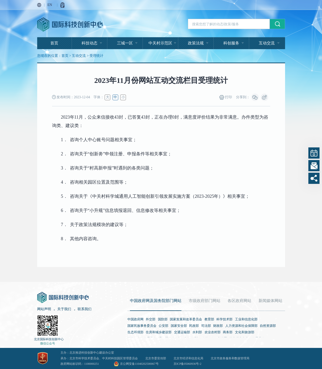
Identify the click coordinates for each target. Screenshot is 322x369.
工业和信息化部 (246, 319)
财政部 (218, 326)
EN (49, 5)
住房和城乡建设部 (159, 332)
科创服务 (231, 43)
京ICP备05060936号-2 (188, 364)
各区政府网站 (239, 301)
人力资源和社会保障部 (241, 326)
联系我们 (84, 309)
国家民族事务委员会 (141, 326)
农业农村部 (213, 332)
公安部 (163, 326)
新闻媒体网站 (270, 301)
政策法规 (196, 43)
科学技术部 (224, 319)
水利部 (197, 332)
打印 (225, 97)
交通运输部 (182, 332)
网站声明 (44, 309)
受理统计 (96, 56)
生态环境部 (135, 332)
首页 (54, 43)
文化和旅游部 (244, 332)
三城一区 (125, 43)
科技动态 (89, 43)
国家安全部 (179, 326)
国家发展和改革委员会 (186, 319)
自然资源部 (268, 326)
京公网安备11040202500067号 (139, 364)
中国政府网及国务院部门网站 (155, 301)
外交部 (150, 319)
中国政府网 (135, 319)
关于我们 (64, 309)
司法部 (206, 326)
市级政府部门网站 (204, 301)
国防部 (163, 319)
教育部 (209, 319)
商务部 (228, 332)
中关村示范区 (160, 43)
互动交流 (267, 43)
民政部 (194, 326)
